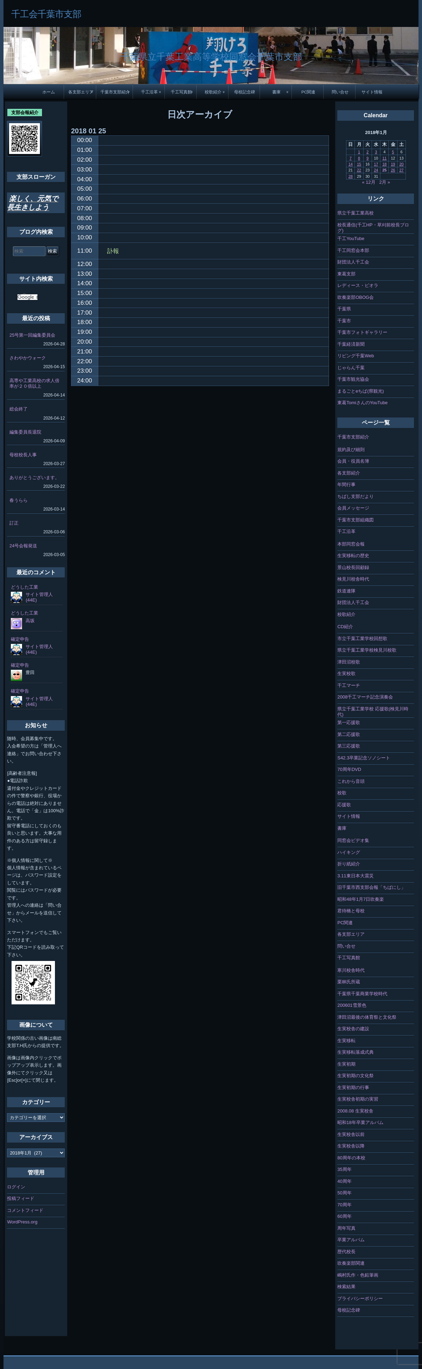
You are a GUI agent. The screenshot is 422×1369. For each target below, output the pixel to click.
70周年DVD (349, 769)
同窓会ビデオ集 (353, 840)
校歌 (341, 792)
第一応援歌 (348, 722)
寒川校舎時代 (351, 970)
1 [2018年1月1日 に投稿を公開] (359, 152)
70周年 (344, 1204)
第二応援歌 (348, 734)
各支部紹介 (348, 473)
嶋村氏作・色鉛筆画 (357, 1275)
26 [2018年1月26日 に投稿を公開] (393, 170)
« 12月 (368, 182)
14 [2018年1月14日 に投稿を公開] (351, 164)
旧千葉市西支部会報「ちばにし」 (371, 887)
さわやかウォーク (27, 357)
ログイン (16, 1186)
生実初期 (346, 1064)
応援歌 (344, 804)
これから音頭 (351, 781)
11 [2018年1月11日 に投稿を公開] (384, 158)
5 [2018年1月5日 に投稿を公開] (393, 152)
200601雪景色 (351, 1005)
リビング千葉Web (355, 355)
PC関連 (308, 92)
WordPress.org (22, 1221)
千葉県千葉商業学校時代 (362, 993)
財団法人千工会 (353, 262)
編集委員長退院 (25, 432)
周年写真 (346, 1228)
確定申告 (20, 639)
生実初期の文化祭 (355, 1075)
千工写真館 (181, 92)
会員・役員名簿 (353, 461)
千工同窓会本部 (353, 250)
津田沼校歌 (348, 662)
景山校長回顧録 (353, 567)
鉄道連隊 (346, 591)
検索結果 (346, 1286)
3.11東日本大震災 (355, 875)
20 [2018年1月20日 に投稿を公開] (401, 164)
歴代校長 (346, 1251)
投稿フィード (20, 1198)
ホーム (48, 92)
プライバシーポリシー (360, 1298)
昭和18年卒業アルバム (360, 1122)
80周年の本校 (351, 1157)
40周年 (344, 1181)
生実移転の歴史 (353, 555)
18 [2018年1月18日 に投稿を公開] (384, 164)
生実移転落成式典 (355, 1052)
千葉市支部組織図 (355, 519)
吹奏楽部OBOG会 (355, 297)
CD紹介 (345, 626)
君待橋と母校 (351, 910)
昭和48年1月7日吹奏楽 (360, 899)
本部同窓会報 (351, 544)
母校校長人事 (23, 454)
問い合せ (340, 92)
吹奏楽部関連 (351, 1263)
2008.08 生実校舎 (355, 1111)
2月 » (384, 182)
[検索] (27, 297)
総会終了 (18, 409)
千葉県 (344, 308)
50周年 (344, 1192)
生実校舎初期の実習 (357, 1099)
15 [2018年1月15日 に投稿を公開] (359, 164)
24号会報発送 (23, 545)
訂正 (14, 523)
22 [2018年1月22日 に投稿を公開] (359, 170)
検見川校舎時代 (353, 579)
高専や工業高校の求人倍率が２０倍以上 (34, 383)
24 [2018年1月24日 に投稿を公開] (376, 170)
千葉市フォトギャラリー (362, 332)
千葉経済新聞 (351, 344)
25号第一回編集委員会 (32, 335)
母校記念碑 (244, 92)
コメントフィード (25, 1210)
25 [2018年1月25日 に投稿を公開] (384, 170)
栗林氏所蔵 (348, 981)
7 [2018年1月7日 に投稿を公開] (351, 158)
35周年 (344, 1169)
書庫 (276, 92)
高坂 (30, 620)
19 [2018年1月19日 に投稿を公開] (393, 164)
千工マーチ (348, 685)
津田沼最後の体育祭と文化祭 (366, 1017)
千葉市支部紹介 (115, 92)
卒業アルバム (351, 1239)
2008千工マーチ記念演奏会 (365, 697)
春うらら (18, 500)
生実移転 (346, 1040)
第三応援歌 (348, 746)
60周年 (344, 1216)
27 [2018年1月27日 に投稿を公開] (401, 170)
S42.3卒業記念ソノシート (363, 757)
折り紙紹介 (348, 863)
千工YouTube (350, 238)
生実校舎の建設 (353, 1028)
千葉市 (344, 320)
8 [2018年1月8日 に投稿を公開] (359, 158)
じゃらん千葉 (351, 367)
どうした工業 (24, 587)
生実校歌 (346, 673)
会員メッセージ (353, 508)
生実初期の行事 (353, 1087)
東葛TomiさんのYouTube (362, 402)
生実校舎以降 (351, 1146)
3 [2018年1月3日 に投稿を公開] (376, 152)
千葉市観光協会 (353, 379)
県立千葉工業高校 (355, 213)
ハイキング (348, 852)
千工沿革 (149, 92)
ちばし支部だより (355, 496)
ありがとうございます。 (34, 477)
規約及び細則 (351, 449)
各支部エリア (80, 92)
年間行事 (346, 484)
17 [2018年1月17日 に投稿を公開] (376, 164)
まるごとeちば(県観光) (360, 391)
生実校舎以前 (351, 1134)
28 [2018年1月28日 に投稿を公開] (351, 176)
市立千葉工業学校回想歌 (362, 638)
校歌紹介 (213, 92)
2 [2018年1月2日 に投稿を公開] (367, 152)
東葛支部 (346, 273)
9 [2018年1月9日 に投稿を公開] (367, 158)
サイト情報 (371, 92)
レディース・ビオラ (357, 285)
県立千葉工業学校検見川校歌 (366, 650)
